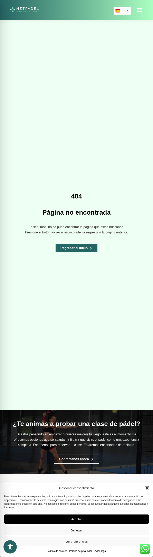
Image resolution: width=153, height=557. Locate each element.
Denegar (77, 530)
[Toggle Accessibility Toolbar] (10, 547)
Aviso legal (100, 551)
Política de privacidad (81, 551)
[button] (147, 488)
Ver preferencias (76, 541)
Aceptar (76, 519)
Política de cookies (57, 551)
